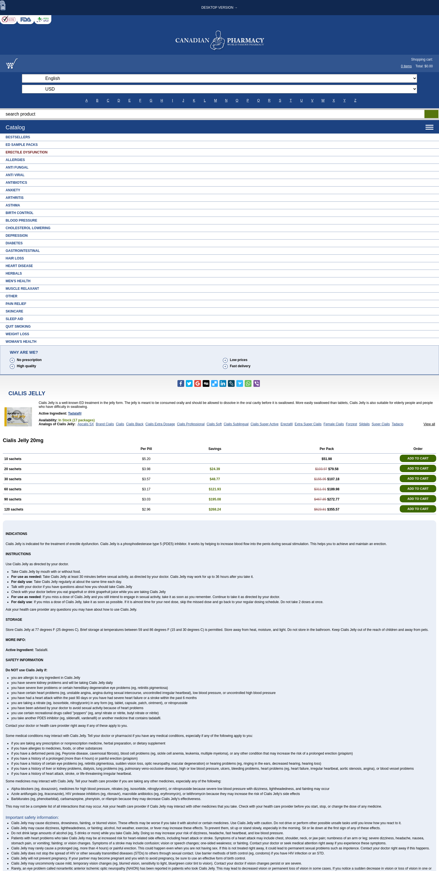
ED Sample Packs (22, 145)
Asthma (13, 205)
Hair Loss (15, 258)
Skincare (14, 311)
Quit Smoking (18, 326)
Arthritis (15, 198)
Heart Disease (19, 266)
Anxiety (13, 190)
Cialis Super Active (265, 424)
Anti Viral (15, 175)
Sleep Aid (14, 319)
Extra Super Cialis (308, 424)
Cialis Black (135, 424)
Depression (17, 236)
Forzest (351, 424)
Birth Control (19, 213)
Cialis (120, 424)
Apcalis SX (86, 424)
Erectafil (287, 424)
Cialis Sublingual (236, 424)
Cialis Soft (214, 424)
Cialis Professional (191, 424)
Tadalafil (75, 413)
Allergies (15, 160)
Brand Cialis (105, 424)
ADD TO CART (418, 458)
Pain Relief (16, 304)
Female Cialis (334, 424)
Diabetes (14, 243)
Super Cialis (381, 424)
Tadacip (397, 424)
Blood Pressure (21, 220)
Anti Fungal (17, 167)
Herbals (14, 273)
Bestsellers (18, 137)
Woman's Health (21, 342)
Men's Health (18, 281)
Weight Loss (17, 334)
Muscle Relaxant (22, 289)
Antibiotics (16, 183)
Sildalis (364, 424)
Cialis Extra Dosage (160, 424)
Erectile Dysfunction (26, 152)
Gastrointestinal (23, 251)
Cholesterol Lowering (28, 228)
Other (11, 296)
